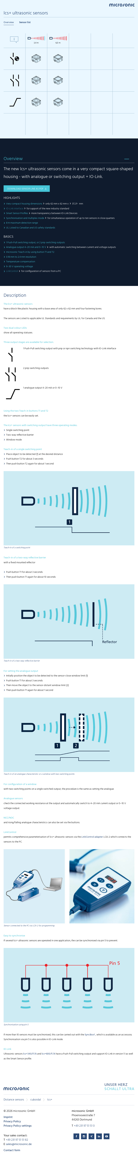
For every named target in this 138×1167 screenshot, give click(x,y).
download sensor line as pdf (25, 189)
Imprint (8, 1117)
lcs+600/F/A (48, 1054)
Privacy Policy (12, 1121)
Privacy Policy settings (18, 1126)
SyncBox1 (90, 1035)
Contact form (12, 1150)
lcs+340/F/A (30, 1054)
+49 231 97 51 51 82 (17, 1140)
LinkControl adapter (92, 837)
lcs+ (49, 1099)
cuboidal (35, 1099)
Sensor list (25, 22)
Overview (9, 22)
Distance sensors (14, 1099)
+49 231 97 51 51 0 (84, 1126)
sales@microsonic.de (19, 1144)
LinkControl (12, 271)
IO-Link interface (14, 209)
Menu (5, 5)
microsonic (16, 1089)
